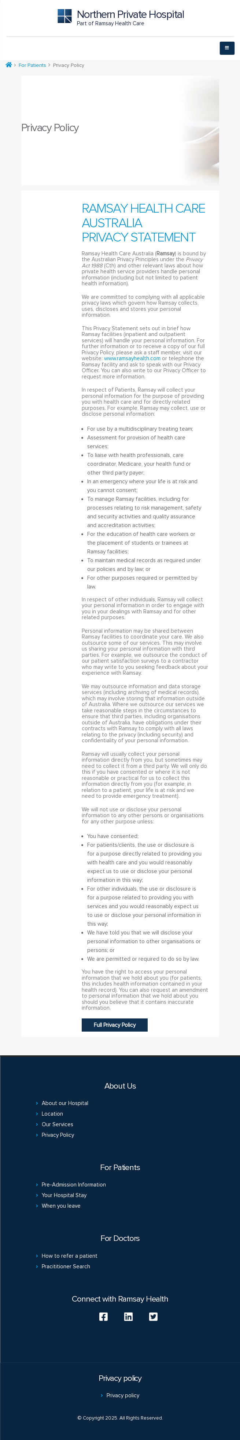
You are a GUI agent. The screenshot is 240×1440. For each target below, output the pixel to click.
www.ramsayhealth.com (132, 358)
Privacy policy (123, 1395)
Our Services (57, 1124)
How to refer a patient (69, 1256)
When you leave (61, 1206)
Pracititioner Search (66, 1266)
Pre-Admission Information (74, 1184)
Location (52, 1114)
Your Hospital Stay (64, 1195)
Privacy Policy (58, 1135)
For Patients (32, 65)
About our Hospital (65, 1103)
